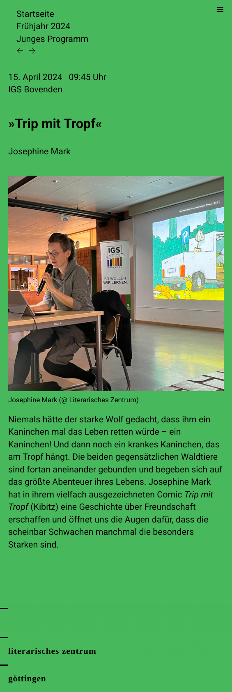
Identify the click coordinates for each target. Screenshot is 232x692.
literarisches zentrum (52, 651)
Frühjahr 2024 (43, 26)
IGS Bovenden (35, 90)
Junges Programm (52, 39)
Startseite (35, 14)
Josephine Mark (39, 152)
